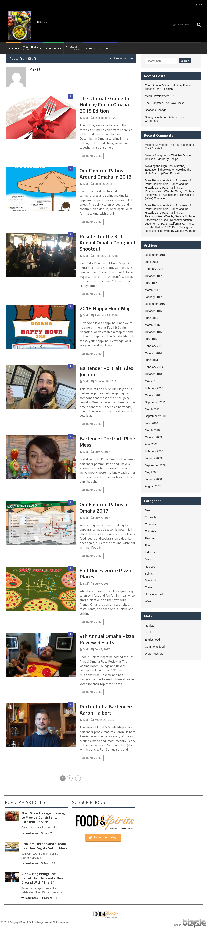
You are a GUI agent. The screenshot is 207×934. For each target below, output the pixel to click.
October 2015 (153, 332)
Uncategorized (154, 594)
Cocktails (150, 517)
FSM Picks (53, 48)
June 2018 (151, 261)
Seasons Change (155, 110)
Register (150, 625)
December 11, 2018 (105, 118)
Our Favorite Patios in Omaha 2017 (104, 507)
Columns (150, 524)
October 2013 (153, 374)
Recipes (150, 566)
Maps (148, 559)
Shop (90, 48)
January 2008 (153, 479)
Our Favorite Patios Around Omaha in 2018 (105, 174)
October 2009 (153, 437)
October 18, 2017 (103, 381)
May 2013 (151, 381)
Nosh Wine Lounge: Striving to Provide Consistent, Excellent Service (43, 817)
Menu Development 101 (160, 96)
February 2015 (154, 346)
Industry (150, 552)
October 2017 (153, 276)
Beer (148, 510)
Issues (73, 48)
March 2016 (152, 325)
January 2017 (153, 297)
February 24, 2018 (104, 256)
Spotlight (150, 580)
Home (14, 48)
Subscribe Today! (103, 837)
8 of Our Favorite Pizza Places (105, 573)
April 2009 (151, 444)
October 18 (49, 898)
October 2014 (153, 353)
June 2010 (151, 423)
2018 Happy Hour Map (105, 308)
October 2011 (153, 395)
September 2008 (155, 465)
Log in (149, 632)
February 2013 (154, 388)
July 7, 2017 (100, 452)
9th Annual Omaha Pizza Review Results (107, 639)
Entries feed (152, 639)
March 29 (48, 863)
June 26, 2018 (102, 184)
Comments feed (155, 646)
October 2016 (153, 311)
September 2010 (155, 416)
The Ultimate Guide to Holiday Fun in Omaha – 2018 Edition (106, 104)
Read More (91, 156)
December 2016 (155, 303)
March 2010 (152, 430)
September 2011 (155, 402)
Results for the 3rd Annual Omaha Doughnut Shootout (108, 242)
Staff (84, 118)
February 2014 (154, 367)
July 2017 (151, 283)
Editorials (151, 531)
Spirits (149, 573)
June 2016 (151, 318)
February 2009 (154, 451)
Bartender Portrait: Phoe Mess (107, 442)
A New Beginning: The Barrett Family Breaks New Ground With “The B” (42, 878)
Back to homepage (121, 58)
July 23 (46, 833)
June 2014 (151, 360)
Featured (150, 538)
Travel (149, 587)
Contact (107, 48)
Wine (148, 601)
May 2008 (151, 472)
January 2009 (153, 458)
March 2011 (152, 409)
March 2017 (152, 290)
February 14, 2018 (104, 315)
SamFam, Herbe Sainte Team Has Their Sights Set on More (44, 846)
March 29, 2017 (102, 720)
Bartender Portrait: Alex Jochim (106, 371)
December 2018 (155, 254)
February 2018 (154, 268)
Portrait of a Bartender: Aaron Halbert (106, 710)
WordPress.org (154, 653)
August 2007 (153, 486)
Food (148, 545)
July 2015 (151, 339)
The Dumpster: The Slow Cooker (165, 103)
